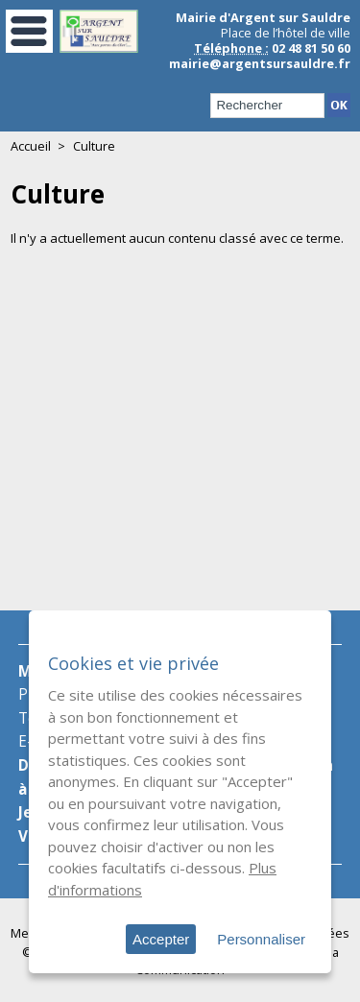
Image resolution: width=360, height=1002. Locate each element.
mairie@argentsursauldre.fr (259, 63)
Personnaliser (261, 939)
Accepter (160, 939)
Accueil (31, 146)
